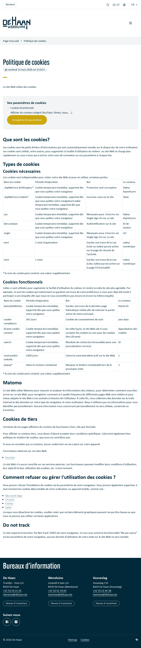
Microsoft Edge (13, 496)
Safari (8, 507)
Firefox (9, 503)
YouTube (10, 457)
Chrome (9, 499)
